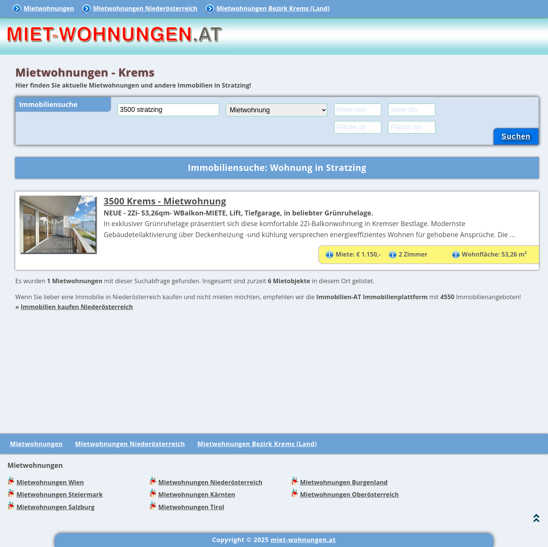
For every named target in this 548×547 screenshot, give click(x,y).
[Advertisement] (277, 365)
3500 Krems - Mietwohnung (165, 201)
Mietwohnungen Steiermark (59, 494)
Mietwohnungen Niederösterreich (145, 8)
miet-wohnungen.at (303, 540)
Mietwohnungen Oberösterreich (349, 494)
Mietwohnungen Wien (50, 482)
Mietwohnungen (49, 8)
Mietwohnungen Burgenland (343, 482)
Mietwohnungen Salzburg (55, 507)
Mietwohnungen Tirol (191, 507)
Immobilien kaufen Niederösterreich (77, 307)
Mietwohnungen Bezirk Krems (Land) (273, 8)
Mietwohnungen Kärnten (196, 494)
